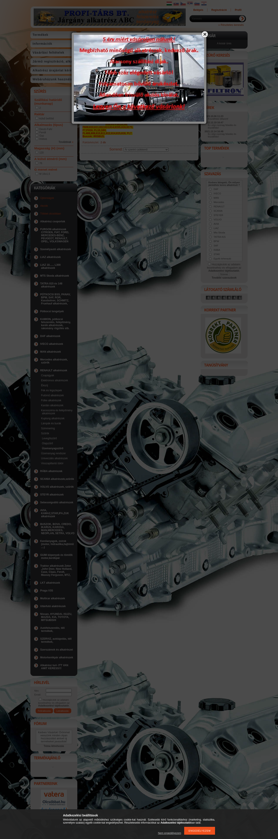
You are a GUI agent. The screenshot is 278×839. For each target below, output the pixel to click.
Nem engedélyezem (169, 833)
